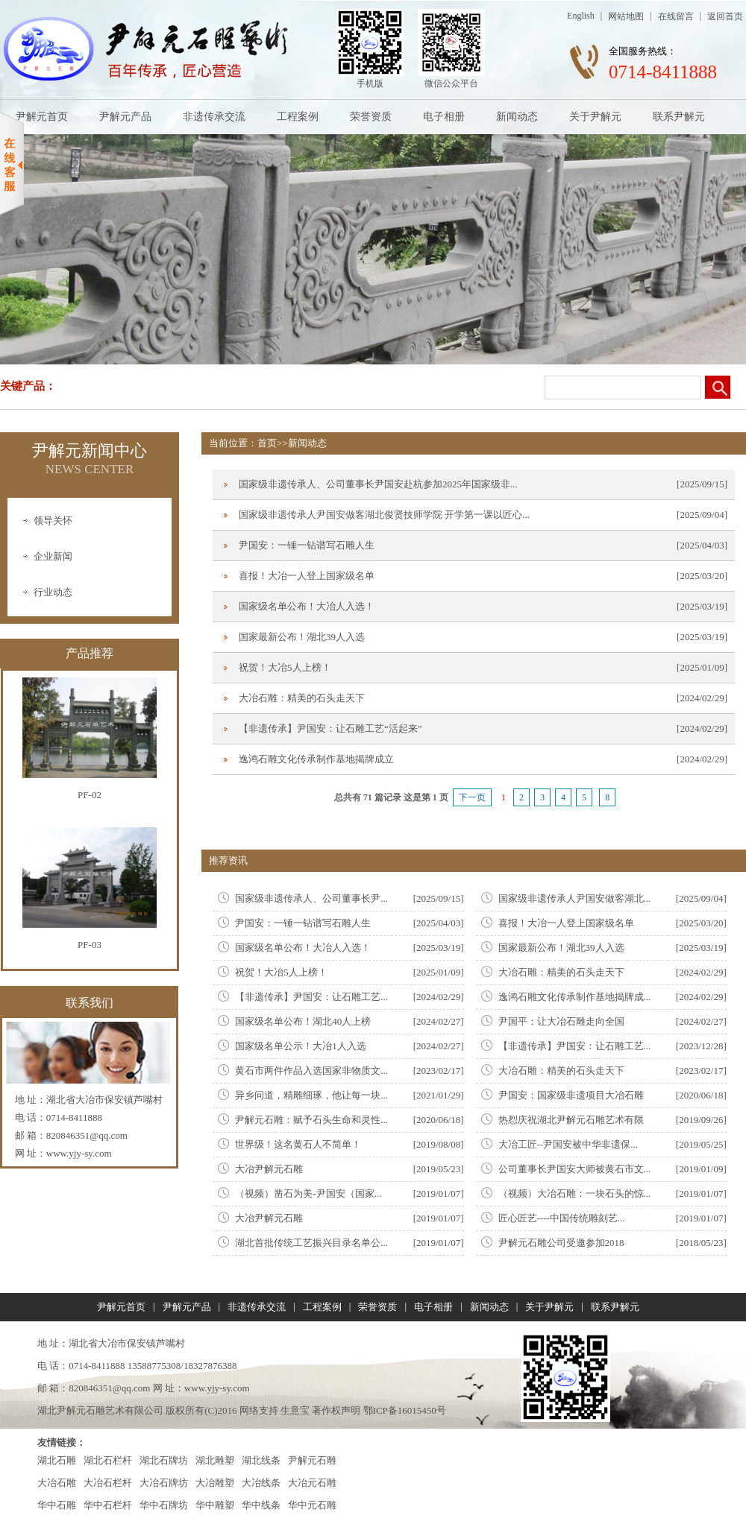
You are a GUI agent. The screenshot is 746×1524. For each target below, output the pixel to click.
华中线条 (261, 1505)
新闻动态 (517, 116)
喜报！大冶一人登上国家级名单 (306, 575)
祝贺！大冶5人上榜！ (285, 667)
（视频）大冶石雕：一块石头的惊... (574, 1193)
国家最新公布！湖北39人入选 (302, 636)
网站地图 (626, 16)
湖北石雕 (56, 1460)
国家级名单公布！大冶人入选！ (306, 606)
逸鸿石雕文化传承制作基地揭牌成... (574, 996)
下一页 (472, 797)
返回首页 (725, 16)
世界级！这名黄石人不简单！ (298, 1144)
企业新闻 (53, 556)
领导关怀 (53, 520)
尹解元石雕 (312, 1460)
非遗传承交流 (214, 116)
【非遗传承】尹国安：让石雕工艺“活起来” (330, 728)
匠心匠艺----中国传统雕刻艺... (561, 1218)
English (581, 15)
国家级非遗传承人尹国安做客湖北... (574, 898)
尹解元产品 (125, 116)
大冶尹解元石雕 (269, 1168)
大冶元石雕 (312, 1482)
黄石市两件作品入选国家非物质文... (311, 1070)
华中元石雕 (312, 1505)
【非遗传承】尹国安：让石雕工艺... (311, 996)
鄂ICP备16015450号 (404, 1410)
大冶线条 (261, 1482)
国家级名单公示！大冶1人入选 (300, 1046)
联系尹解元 (679, 116)
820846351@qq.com (87, 1135)
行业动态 (53, 592)
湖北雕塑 (214, 1460)
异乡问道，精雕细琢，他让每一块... (311, 1095)
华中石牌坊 (164, 1505)
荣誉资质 (371, 116)
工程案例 (298, 116)
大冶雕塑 (214, 1482)
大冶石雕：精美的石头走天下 (302, 697)
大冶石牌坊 (164, 1482)
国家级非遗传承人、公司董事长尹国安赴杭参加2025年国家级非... (378, 484)
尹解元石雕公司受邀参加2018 (561, 1242)
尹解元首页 (42, 116)
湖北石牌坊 (164, 1460)
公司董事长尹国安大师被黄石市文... (574, 1168)
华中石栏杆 (108, 1505)
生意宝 (295, 1410)
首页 (267, 443)
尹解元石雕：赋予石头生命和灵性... (311, 1119)
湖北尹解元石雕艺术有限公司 (100, 1410)
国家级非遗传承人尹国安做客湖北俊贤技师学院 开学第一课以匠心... (384, 514)
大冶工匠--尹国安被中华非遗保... (568, 1144)
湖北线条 (261, 1460)
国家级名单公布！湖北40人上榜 (303, 1021)
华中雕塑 (214, 1505)
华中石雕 (56, 1505)
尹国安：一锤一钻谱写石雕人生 (306, 545)
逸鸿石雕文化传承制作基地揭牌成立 (316, 759)
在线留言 (676, 16)
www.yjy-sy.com (79, 1153)
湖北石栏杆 (108, 1460)
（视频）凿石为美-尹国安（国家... (308, 1193)
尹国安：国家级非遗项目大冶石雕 (571, 1095)
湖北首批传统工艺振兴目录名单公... (311, 1242)
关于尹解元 (595, 116)
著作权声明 (336, 1410)
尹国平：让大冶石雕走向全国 (561, 1021)
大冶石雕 (56, 1482)
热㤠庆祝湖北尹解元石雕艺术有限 (571, 1119)
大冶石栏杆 (108, 1482)
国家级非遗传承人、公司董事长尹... (311, 898)
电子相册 (444, 116)
